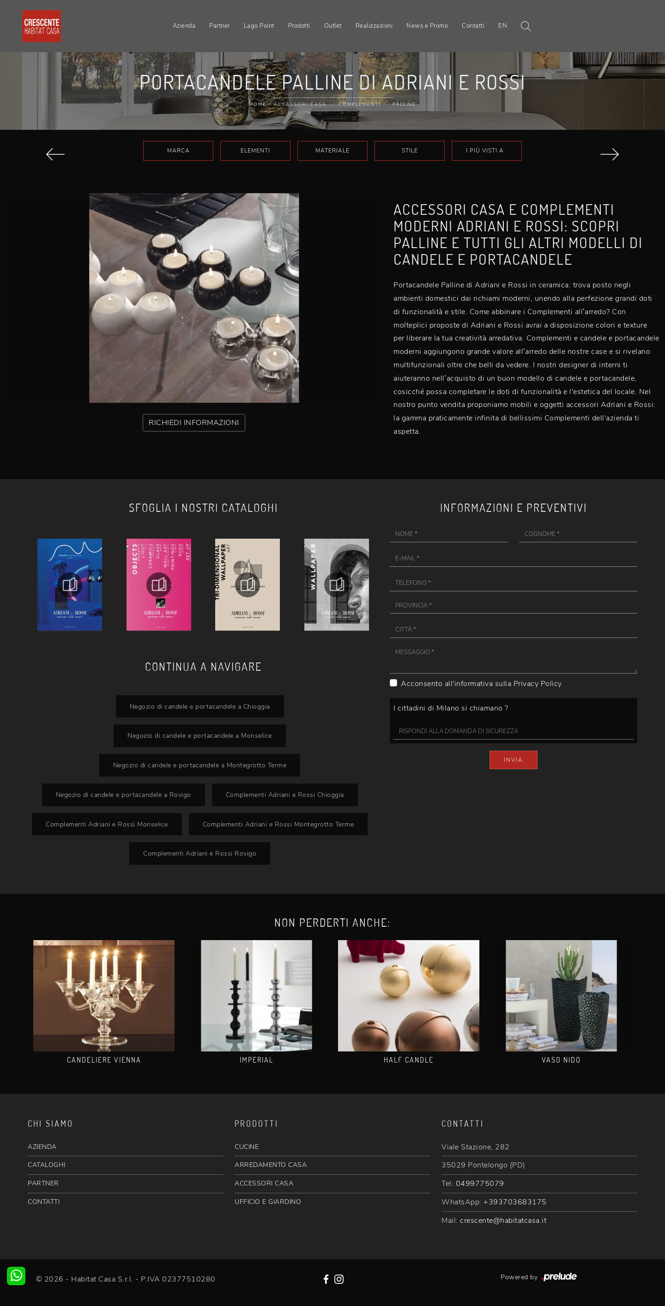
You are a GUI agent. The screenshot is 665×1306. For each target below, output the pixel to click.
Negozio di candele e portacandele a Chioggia (200, 706)
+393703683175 (515, 1202)
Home (257, 104)
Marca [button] (178, 150)
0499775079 (480, 1183)
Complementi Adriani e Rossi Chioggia (285, 794)
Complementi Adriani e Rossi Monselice (107, 824)
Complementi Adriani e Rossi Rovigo (199, 853)
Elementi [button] (255, 150)
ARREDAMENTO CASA (271, 1164)
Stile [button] (410, 150)
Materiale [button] (332, 150)
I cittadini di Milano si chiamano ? (450, 708)
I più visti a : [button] (487, 150)
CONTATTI (44, 1201)
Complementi (360, 104)
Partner (219, 26)
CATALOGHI (47, 1164)
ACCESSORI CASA (264, 1183)
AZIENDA (42, 1146)
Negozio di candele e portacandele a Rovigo (123, 794)
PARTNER (43, 1183)
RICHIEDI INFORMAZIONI (194, 423)
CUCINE (247, 1146)
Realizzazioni (374, 26)
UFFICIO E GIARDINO (268, 1201)
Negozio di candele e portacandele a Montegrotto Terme (200, 765)
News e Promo (427, 26)
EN (502, 26)
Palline (404, 104)
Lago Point (259, 26)
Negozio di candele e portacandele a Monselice (199, 735)
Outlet (333, 26)
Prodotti (299, 26)
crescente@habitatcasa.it (503, 1220)
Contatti (473, 26)
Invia (513, 760)
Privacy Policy (538, 684)
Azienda (184, 26)
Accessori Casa (300, 104)
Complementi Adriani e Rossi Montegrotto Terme (278, 824)
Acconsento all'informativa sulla (481, 684)
